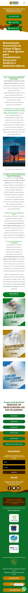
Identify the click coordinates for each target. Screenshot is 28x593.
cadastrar (14, 472)
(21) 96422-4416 (15, 590)
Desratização (14, 421)
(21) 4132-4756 (15, 584)
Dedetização (14, 416)
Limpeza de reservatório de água (14, 444)
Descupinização (14, 432)
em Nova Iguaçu (13, 113)
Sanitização (14, 427)
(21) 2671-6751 (14, 16)
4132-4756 (15, 22)
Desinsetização (14, 438)
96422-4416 (15, 28)
